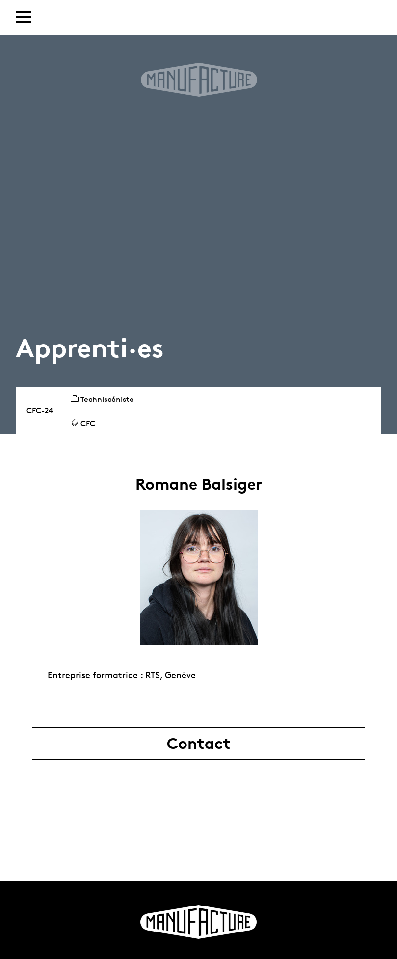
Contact (199, 743)
